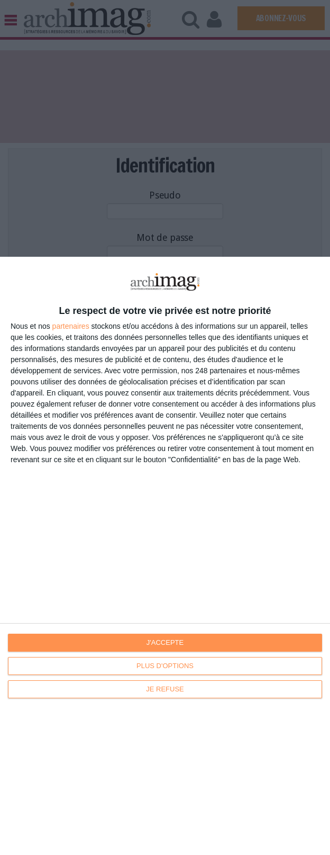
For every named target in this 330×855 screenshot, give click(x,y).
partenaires (70, 326)
